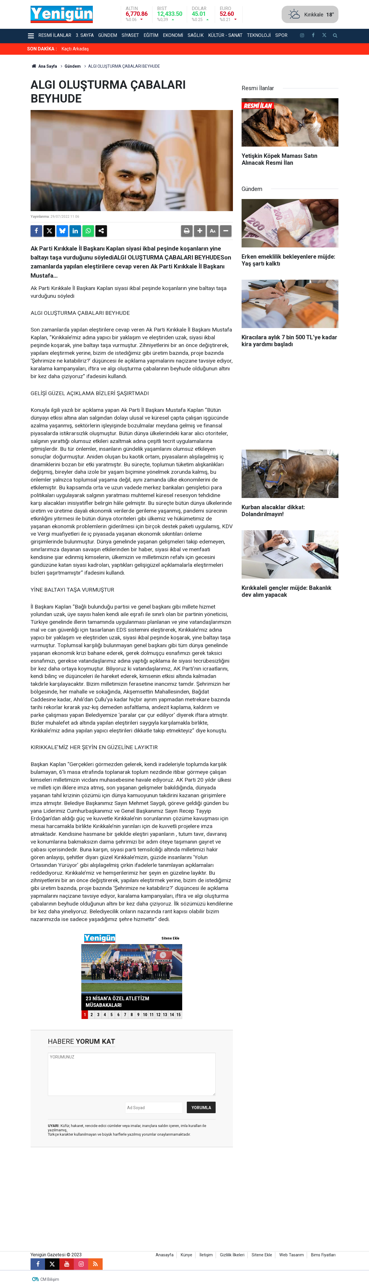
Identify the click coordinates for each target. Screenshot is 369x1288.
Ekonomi (173, 35)
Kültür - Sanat (225, 35)
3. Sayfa (85, 35)
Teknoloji (259, 35)
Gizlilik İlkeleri (232, 1255)
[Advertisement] (290, 400)
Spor (281, 35)
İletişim (206, 1255)
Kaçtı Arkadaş (75, 49)
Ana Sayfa (44, 66)
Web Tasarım (291, 1255)
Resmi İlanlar (54, 35)
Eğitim (151, 35)
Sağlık (196, 35)
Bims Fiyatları (323, 1255)
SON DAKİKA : (42, 49)
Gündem (107, 35)
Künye (186, 1255)
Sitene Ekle (262, 1255)
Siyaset (130, 35)
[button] (200, 231)
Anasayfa (165, 1255)
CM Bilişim (49, 1279)
